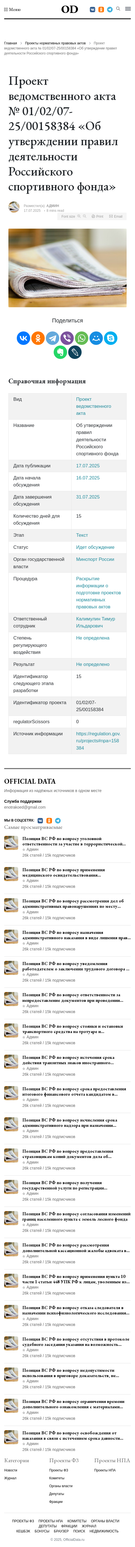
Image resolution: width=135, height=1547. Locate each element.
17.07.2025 (88, 465)
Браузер (61, 1531)
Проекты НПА (105, 1470)
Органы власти (60, 1486)
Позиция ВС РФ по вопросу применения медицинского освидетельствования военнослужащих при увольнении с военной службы (76, 872)
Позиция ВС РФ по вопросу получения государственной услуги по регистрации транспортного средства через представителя (69, 1185)
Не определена (92, 638)
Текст (82, 535)
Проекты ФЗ (58, 1470)
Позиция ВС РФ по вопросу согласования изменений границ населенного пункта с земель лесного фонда (76, 1216)
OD (69, 9)
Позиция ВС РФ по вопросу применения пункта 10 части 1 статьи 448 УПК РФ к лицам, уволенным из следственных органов (74, 1279)
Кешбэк (23, 1531)
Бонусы (42, 1531)
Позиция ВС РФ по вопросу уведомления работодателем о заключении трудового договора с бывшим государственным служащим (75, 966)
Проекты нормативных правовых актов (55, 43)
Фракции (56, 1502)
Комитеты (56, 1478)
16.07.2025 (88, 478)
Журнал (10, 1478)
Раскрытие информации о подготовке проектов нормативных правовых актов (98, 593)
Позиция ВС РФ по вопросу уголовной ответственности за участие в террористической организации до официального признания (72, 841)
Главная (10, 43)
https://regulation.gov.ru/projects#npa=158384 (98, 740)
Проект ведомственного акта (93, 406)
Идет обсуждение (95, 547)
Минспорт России (95, 559)
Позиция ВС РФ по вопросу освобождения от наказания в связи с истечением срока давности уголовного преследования (71, 1435)
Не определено (92, 664)
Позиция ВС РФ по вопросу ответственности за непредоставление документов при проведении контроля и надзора (71, 997)
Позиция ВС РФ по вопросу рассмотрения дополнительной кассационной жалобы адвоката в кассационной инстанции (74, 1247)
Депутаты (56, 1494)
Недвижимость (104, 1531)
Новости (10, 1470)
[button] (12, 9)
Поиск (79, 1531)
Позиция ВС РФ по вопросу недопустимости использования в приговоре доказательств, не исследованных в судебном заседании (69, 1373)
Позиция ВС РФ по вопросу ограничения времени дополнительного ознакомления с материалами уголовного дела (73, 1404)
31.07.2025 (88, 497)
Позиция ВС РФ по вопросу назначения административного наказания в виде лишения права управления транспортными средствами (75, 935)
